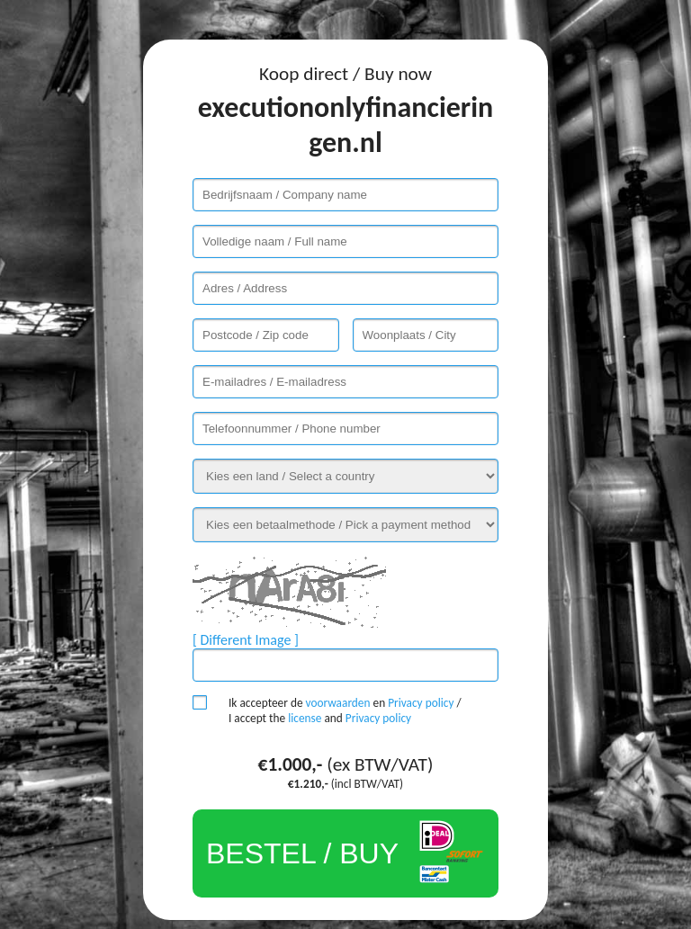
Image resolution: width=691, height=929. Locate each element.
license (304, 718)
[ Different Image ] (246, 639)
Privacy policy (420, 702)
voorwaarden (338, 702)
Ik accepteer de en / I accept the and (345, 710)
